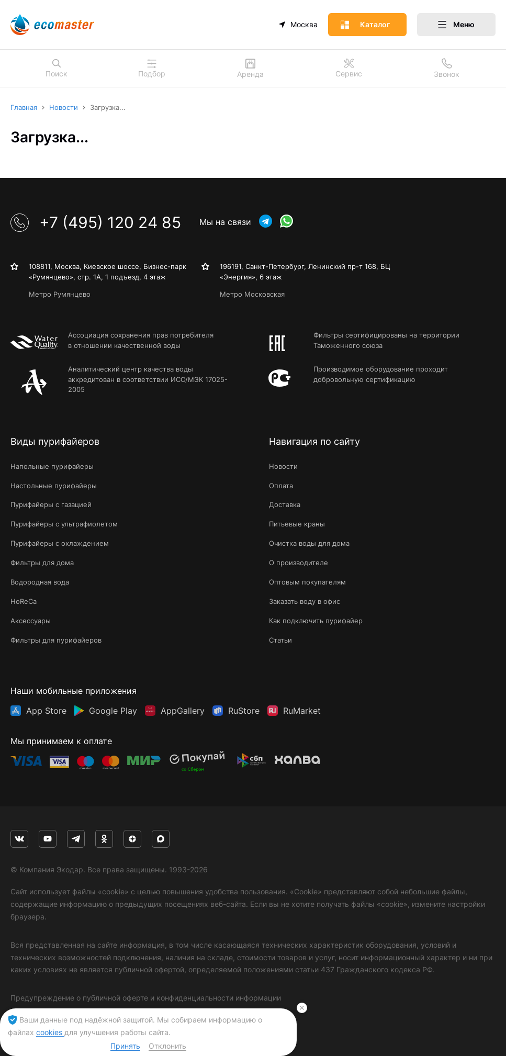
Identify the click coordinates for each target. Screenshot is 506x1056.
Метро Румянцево (60, 294)
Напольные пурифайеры (52, 466)
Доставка (284, 504)
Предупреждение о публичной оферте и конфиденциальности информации (145, 997)
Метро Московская (252, 294)
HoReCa (23, 601)
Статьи (280, 640)
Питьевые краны (297, 524)
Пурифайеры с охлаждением (59, 543)
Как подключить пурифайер (316, 620)
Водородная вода (39, 582)
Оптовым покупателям (307, 582)
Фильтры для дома (42, 562)
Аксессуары (30, 620)
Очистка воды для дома (309, 543)
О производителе (298, 562)
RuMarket (302, 710)
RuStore (244, 710)
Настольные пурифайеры (53, 485)
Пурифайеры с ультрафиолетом (64, 524)
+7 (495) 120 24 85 (95, 222)
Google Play (113, 710)
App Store (46, 710)
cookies (50, 1032)
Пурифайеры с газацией (51, 504)
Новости (283, 466)
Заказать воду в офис (304, 601)
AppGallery (183, 710)
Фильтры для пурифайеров (56, 640)
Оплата (281, 485)
